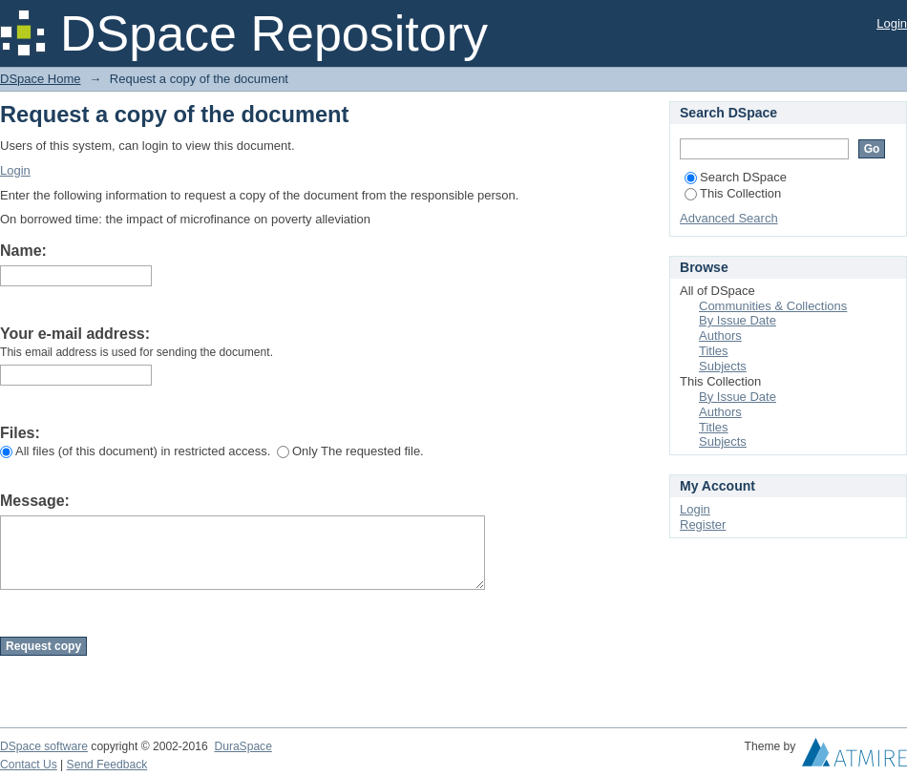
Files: (20, 433)
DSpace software (44, 746)
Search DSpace (736, 177)
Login (891, 23)
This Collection (733, 193)
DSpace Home (40, 79)
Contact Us (28, 764)
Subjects (723, 366)
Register (703, 524)
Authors (720, 335)
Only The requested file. (350, 451)
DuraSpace (242, 746)
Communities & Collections (773, 306)
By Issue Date (737, 320)
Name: (23, 250)
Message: (35, 501)
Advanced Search (729, 218)
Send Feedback (107, 764)
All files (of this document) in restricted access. (135, 451)
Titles (713, 351)
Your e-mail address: (75, 333)
